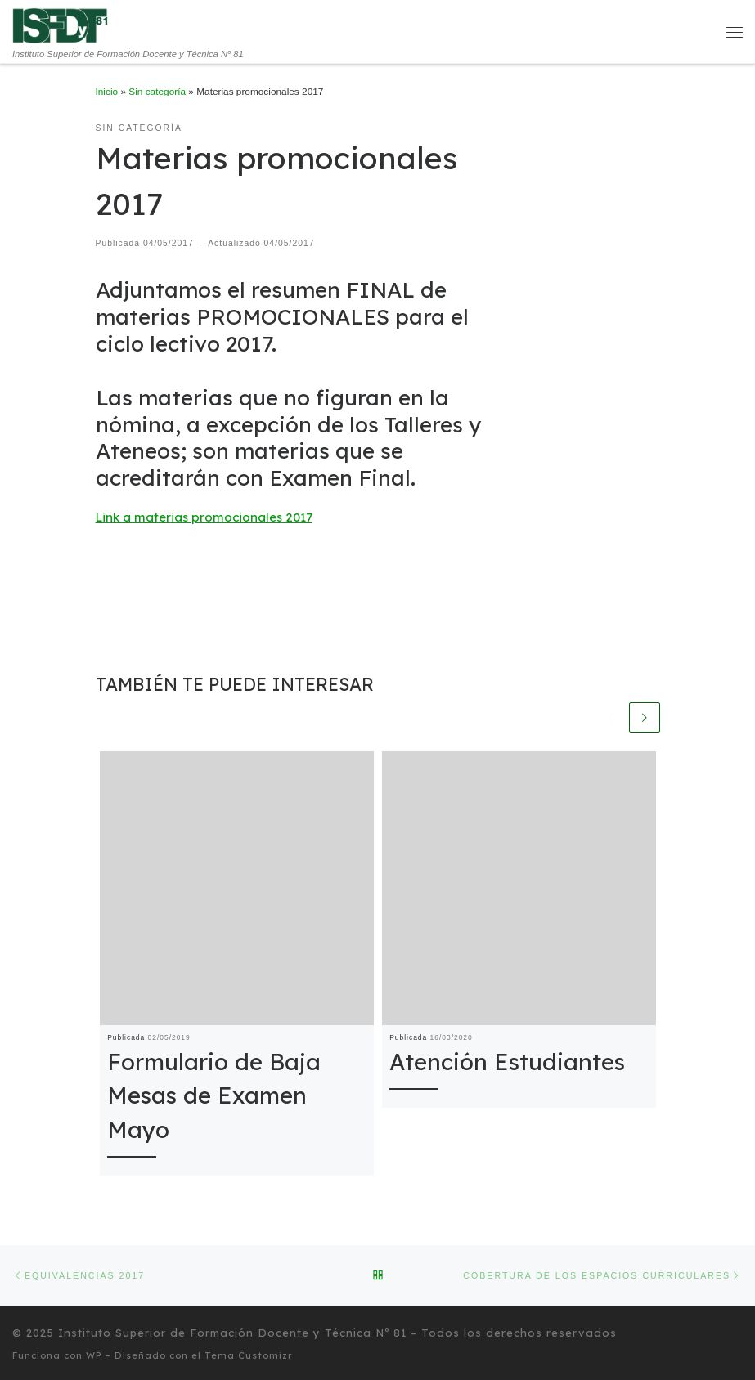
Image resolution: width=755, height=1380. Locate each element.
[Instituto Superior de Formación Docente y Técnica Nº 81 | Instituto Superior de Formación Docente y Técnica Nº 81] (60, 24)
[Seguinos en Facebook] (723, 1331)
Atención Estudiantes (507, 1061)
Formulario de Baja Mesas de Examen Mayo (214, 1095)
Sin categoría (157, 91)
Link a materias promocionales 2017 (204, 517)
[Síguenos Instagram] (741, 1331)
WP (93, 1353)
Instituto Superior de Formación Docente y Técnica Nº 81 (232, 1330)
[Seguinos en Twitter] (705, 1331)
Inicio (107, 91)
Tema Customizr (248, 1353)
